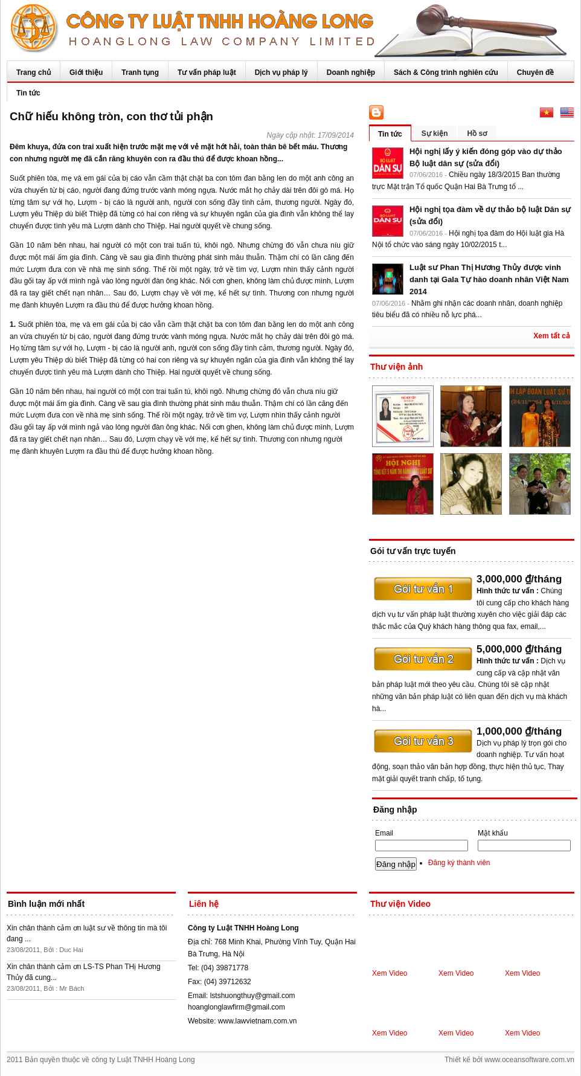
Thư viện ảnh (396, 367)
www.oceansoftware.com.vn (529, 1059)
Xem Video (389, 973)
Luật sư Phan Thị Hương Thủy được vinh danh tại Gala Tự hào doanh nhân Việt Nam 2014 (489, 279)
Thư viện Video (400, 904)
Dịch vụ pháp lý (281, 72)
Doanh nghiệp (351, 72)
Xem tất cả (551, 336)
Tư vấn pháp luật (207, 72)
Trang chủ (33, 72)
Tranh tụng (140, 72)
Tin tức (28, 93)
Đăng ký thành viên (459, 863)
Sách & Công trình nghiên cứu (446, 72)
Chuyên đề (535, 72)
